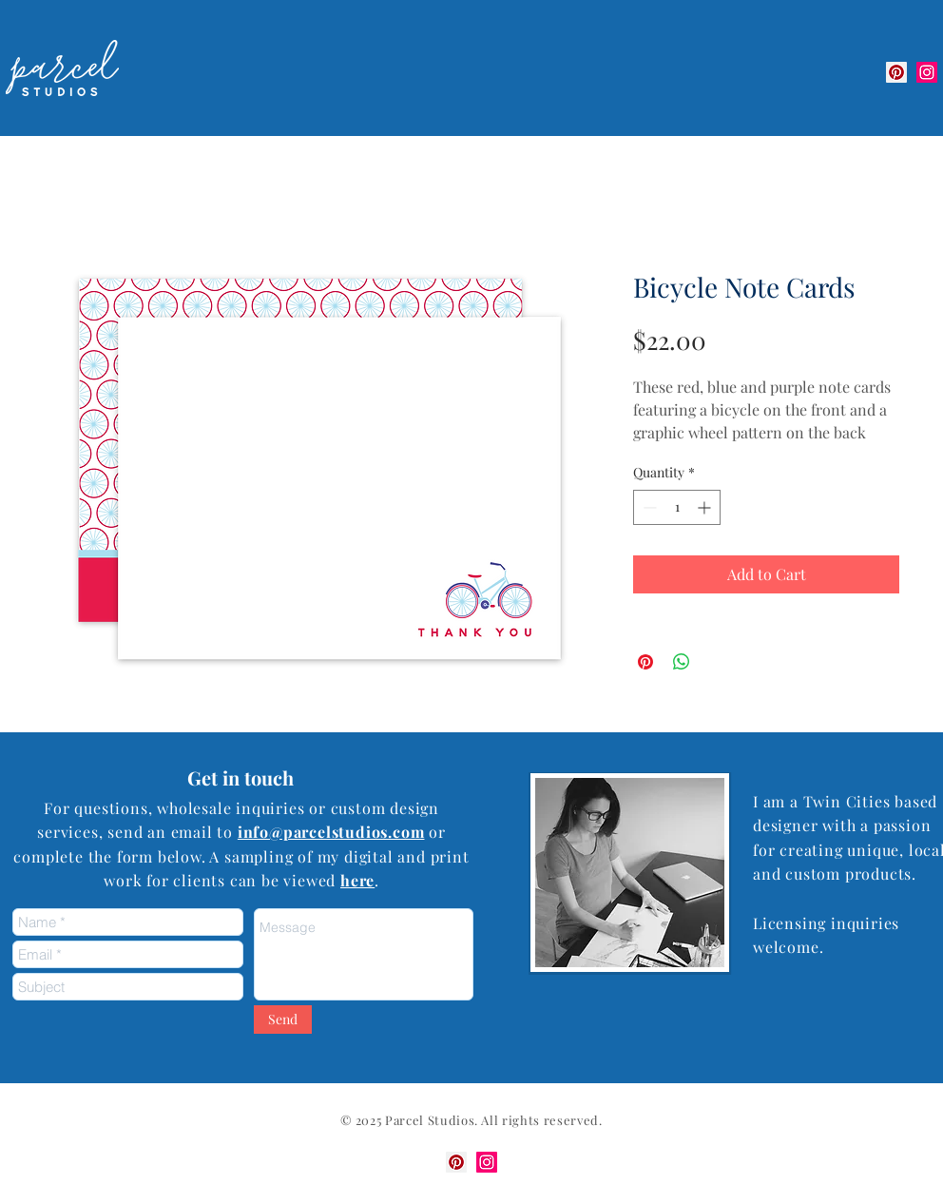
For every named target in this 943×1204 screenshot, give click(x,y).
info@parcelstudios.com (331, 832)
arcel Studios (434, 1120)
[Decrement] (648, 507)
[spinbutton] (677, 507)
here (357, 880)
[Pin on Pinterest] (645, 662)
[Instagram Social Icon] (926, 72)
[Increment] (706, 507)
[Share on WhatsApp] (681, 662)
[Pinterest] (896, 72)
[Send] (283, 1019)
